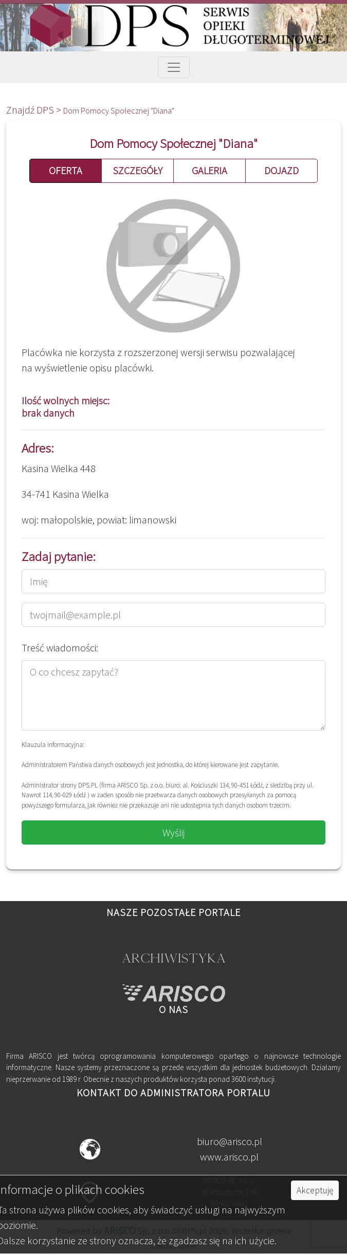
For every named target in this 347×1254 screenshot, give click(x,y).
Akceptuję (315, 1190)
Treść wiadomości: (60, 647)
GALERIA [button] (209, 170)
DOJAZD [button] (281, 170)
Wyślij (173, 832)
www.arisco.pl (229, 1156)
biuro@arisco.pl (229, 1141)
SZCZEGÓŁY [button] (137, 170)
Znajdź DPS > (34, 109)
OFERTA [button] (65, 170)
